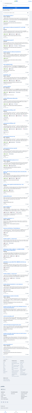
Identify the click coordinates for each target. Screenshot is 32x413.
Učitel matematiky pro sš (8, 344)
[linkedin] (7, 402)
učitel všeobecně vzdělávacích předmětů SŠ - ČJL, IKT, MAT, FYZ (14, 28)
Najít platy (22, 398)
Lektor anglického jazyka (7, 64)
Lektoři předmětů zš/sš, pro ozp (9, 136)
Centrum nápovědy (4, 397)
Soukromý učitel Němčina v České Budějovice (11, 228)
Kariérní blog (23, 395)
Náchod (4, 372)
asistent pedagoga (22, 372)
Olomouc (4, 365)
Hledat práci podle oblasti (6, 380)
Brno (4, 363)
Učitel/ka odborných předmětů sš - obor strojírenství (13, 284)
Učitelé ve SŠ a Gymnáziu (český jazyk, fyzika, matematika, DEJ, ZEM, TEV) (15, 172)
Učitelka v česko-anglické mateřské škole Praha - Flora (13, 184)
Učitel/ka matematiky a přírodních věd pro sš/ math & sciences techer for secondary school (14, 334)
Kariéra (2, 396)
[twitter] (5, 402)
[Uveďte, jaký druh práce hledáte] (16, 3)
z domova (21, 371)
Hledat (16, 7)
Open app (29, 1)
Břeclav (4, 370)
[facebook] (1, 402)
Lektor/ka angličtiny (7, 86)
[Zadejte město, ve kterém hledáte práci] (16, 6)
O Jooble (2, 393)
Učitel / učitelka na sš (7, 206)
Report (27, 24)
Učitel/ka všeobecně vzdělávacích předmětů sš (12, 51)
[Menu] (1, 1)
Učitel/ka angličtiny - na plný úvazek (10, 238)
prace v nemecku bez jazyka (15, 365)
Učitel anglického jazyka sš (8, 15)
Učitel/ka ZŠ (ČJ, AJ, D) (7, 196)
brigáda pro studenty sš (15, 371)
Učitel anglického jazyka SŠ (8, 40)
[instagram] (3, 402)
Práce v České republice (4, 399)
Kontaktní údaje (3, 395)
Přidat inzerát (13, 393)
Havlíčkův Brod (5, 371)
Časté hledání (6, 359)
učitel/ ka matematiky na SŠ (8, 316)
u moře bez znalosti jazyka (15, 370)
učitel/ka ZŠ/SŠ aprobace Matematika (10, 98)
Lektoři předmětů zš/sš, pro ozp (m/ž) (10, 148)
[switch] (28, 12)
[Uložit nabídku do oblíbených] (28, 16)
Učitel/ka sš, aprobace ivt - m (8, 218)
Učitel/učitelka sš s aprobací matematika (11, 295)
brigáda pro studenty (23, 369)
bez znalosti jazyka (14, 362)
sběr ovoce (21, 363)
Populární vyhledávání (24, 393)
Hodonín (4, 369)
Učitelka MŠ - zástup (7, 74)
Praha (4, 362)
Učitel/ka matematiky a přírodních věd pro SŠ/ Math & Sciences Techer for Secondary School (15, 307)
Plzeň (4, 364)
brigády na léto (22, 362)
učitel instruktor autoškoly (15, 376)
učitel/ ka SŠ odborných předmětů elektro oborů (12, 324)
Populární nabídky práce (6, 379)
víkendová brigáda (22, 370)
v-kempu (21, 364)
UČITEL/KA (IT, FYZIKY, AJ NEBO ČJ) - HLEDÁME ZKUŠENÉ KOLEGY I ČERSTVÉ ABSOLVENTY (13, 250)
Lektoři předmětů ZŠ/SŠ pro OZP (9, 123)
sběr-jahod (21, 365)
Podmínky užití (3, 406)
